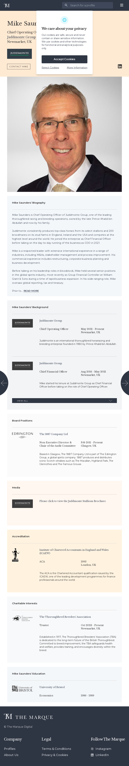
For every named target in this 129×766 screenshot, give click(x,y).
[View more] (31, 291)
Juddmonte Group (21, 37)
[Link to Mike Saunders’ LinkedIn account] (120, 66)
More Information (77, 67)
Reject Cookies (50, 67)
